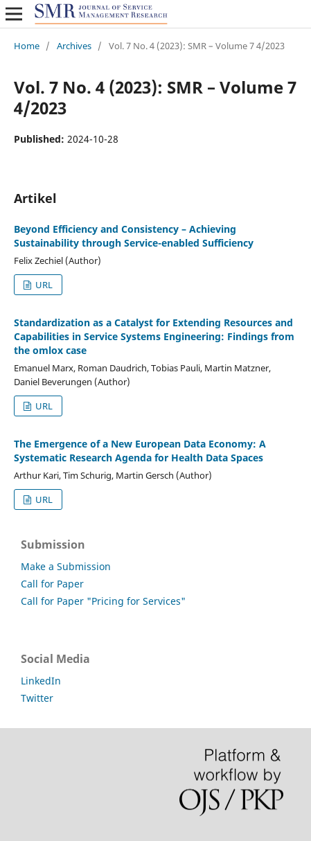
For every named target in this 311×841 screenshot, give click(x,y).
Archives (74, 45)
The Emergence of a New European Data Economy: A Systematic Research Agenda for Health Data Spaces (140, 450)
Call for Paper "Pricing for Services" (103, 601)
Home (26, 45)
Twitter (37, 698)
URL (43, 284)
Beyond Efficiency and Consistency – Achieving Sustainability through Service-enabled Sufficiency (134, 235)
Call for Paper (52, 583)
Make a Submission (66, 566)
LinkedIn (41, 680)
